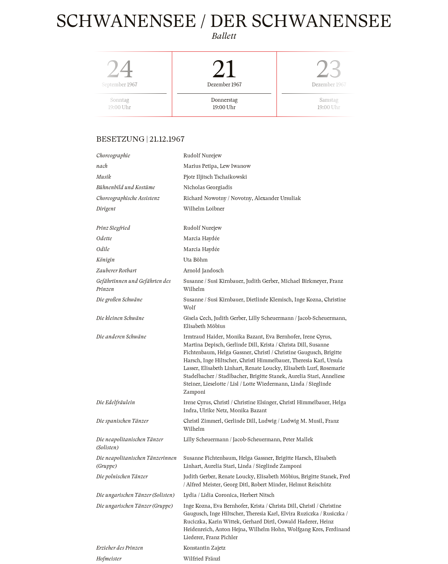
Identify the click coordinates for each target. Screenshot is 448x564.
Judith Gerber (262, 281)
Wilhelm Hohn (266, 529)
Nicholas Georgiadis (207, 187)
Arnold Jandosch (203, 270)
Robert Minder (268, 484)
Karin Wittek (224, 522)
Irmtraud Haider (203, 337)
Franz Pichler (222, 537)
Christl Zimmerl (202, 421)
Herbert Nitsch (257, 495)
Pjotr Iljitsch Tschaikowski (215, 177)
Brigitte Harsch (293, 458)
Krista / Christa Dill (283, 345)
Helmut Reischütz (310, 484)
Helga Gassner (234, 352)
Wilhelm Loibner (204, 209)
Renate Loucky (263, 368)
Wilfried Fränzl (201, 559)
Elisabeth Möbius (204, 326)
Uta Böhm (195, 260)
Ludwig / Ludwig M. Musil (290, 421)
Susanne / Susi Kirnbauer (213, 281)
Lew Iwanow (235, 166)
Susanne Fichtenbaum (209, 458)
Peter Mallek (298, 439)
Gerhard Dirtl (259, 522)
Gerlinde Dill (241, 345)
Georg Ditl (235, 484)
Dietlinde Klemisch (269, 300)
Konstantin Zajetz (204, 548)
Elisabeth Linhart (222, 368)
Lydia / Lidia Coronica (210, 495)
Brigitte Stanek (267, 376)
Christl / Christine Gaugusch (287, 352)
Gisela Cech (197, 318)
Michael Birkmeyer (304, 281)
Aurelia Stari (303, 376)
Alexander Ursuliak (277, 198)
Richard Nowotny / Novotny (217, 198)
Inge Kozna (307, 300)
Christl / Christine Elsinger (245, 402)
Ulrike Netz (213, 410)
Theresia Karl (308, 360)
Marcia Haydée (201, 238)
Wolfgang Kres (305, 529)
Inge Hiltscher (220, 360)
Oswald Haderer (297, 522)
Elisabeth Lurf (301, 368)
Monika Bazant (244, 337)
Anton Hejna (230, 529)
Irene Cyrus (316, 337)
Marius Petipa (200, 166)
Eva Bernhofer (283, 337)
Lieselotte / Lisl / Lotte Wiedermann (246, 384)
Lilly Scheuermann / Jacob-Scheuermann (296, 318)
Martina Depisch (203, 345)
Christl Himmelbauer (264, 360)
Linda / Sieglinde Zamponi (270, 466)
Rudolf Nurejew (202, 155)
